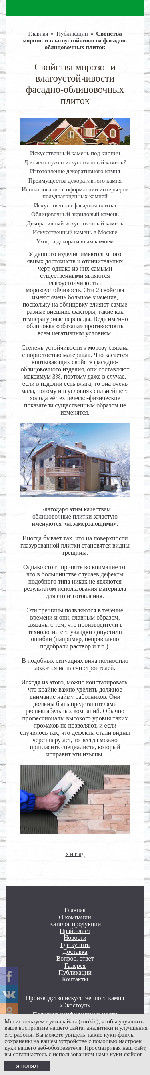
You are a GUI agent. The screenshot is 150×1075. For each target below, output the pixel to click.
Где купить (75, 944)
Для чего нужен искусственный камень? (75, 162)
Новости (75, 937)
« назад (74, 853)
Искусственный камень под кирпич (75, 153)
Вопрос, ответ (75, 958)
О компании (75, 917)
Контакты (75, 979)
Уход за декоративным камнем (75, 241)
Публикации (72, 33)
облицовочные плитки (62, 516)
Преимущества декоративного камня (75, 180)
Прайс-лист (75, 930)
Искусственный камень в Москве (75, 232)
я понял (27, 1065)
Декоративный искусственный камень (75, 223)
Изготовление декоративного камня (75, 171)
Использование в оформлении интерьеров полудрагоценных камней (75, 192)
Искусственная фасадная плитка (75, 205)
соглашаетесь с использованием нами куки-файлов (77, 1054)
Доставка (75, 951)
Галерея (75, 965)
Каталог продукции (75, 924)
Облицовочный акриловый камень (75, 214)
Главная (38, 33)
